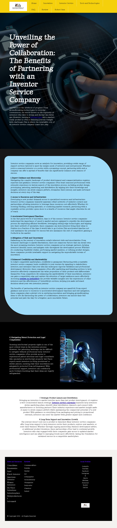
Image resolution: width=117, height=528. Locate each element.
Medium (85, 480)
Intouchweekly (29, 480)
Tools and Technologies (90, 3)
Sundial (26, 471)
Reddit (85, 485)
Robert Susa (60, 9)
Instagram (85, 473)
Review (45, 9)
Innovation (48, 3)
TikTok (85, 487)
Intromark (11, 501)
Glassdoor (27, 488)
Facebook (85, 471)
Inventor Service (66, 3)
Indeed (26, 491)
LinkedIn (85, 466)
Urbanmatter (29, 477)
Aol (25, 474)
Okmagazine (28, 482)
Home (34, 3)
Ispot (9, 471)
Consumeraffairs (30, 465)
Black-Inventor (13, 474)
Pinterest (85, 483)
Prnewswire (12, 468)
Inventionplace (13, 493)
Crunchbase (12, 465)
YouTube (85, 469)
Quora (85, 478)
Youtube (27, 468)
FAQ (33, 9)
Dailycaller (28, 485)
